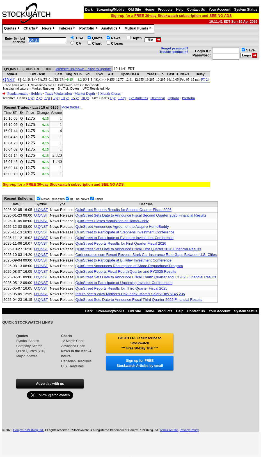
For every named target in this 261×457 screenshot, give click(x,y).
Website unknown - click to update (83, 69)
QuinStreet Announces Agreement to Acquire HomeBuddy (122, 226)
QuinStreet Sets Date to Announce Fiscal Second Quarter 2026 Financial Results (141, 215)
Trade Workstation (58, 93)
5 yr (56, 98)
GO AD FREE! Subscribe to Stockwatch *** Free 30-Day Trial (139, 343)
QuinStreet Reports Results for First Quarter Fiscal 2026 (120, 243)
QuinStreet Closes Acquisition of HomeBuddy (112, 221)
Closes (117, 43)
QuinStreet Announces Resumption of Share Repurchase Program (129, 266)
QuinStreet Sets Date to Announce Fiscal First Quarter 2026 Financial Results (138, 249)
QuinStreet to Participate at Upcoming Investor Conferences (123, 283)
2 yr (39, 98)
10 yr (65, 98)
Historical (157, 98)
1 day (122, 98)
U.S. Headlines (72, 366)
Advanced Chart (73, 346)
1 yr (31, 98)
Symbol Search (27, 341)
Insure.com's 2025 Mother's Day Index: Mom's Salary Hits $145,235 (130, 294)
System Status (245, 10)
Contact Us (196, 10)
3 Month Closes (109, 93)
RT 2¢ (205, 79)
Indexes (67, 29)
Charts (31, 29)
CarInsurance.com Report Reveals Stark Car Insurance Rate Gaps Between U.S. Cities (146, 255)
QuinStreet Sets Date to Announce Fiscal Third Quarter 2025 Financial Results (138, 299)
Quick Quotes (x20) (30, 351)
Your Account (219, 10)
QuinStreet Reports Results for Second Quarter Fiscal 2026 (123, 210)
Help (180, 10)
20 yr (85, 98)
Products (165, 10)
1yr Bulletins (138, 98)
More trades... (71, 107)
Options (173, 98)
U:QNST (41, 210)
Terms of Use (169, 430)
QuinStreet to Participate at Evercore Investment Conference (124, 238)
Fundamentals (17, 93)
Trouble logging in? (174, 51)
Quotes (12, 29)
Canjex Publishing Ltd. (28, 430)
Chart (97, 43)
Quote (97, 38)
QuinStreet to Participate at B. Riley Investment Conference (123, 260)
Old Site (134, 10)
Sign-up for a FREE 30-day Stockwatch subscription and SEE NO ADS (171, 15)
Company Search (29, 346)
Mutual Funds (139, 29)
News (49, 29)
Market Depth (84, 93)
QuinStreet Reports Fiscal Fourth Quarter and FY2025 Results (125, 271)
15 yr (75, 98)
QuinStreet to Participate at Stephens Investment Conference (125, 232)
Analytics (111, 29)
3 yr (47, 98)
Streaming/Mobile (110, 10)
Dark (89, 10)
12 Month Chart (72, 341)
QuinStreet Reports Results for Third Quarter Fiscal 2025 (121, 288)
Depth (136, 38)
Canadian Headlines (76, 361)
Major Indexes (26, 356)
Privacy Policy (189, 430)
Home (149, 10)
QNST (9, 79)
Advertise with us (50, 384)
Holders (36, 93)
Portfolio (88, 29)
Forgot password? (174, 48)
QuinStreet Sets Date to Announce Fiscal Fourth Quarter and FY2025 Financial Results (145, 277)
